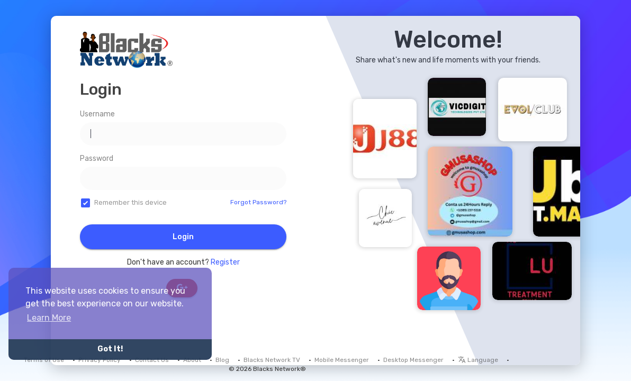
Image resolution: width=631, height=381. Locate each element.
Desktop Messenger (413, 360)
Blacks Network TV (272, 360)
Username (97, 114)
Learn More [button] (49, 318)
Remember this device (130, 202)
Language (478, 360)
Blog (222, 360)
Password (96, 158)
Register (225, 262)
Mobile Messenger (341, 360)
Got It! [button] (110, 348)
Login (183, 236)
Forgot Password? (258, 202)
